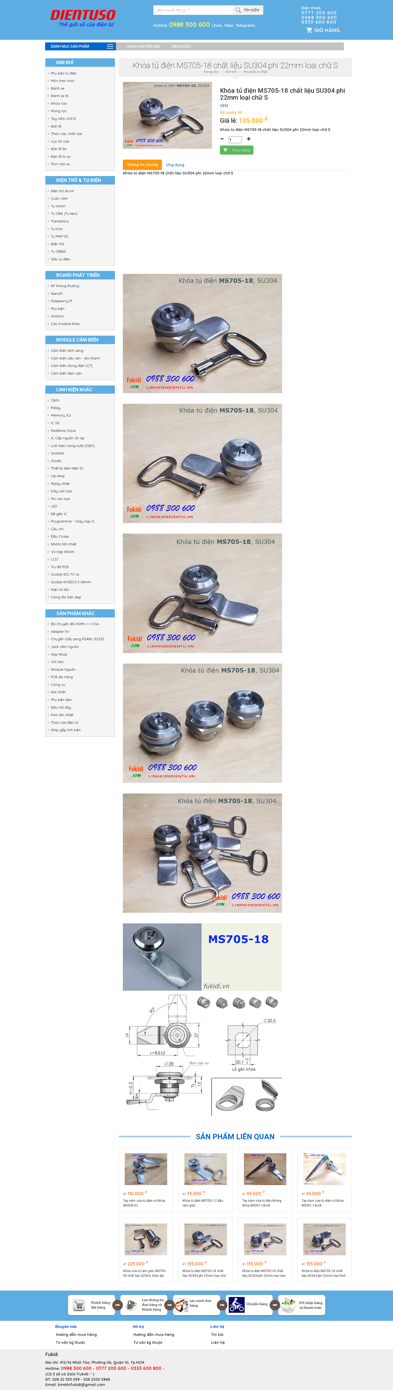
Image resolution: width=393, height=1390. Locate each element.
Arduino (57, 316)
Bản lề (56, 126)
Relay (56, 408)
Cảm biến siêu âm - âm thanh (75, 358)
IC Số (55, 423)
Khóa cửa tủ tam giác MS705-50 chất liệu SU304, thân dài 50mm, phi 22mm (144, 1273)
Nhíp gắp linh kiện (66, 730)
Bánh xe (57, 88)
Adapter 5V (60, 631)
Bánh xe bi (59, 96)
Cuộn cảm (59, 198)
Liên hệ (218, 1342)
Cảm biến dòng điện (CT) (72, 365)
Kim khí (230, 72)
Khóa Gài (59, 103)
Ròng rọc (59, 111)
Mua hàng (236, 150)
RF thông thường (65, 286)
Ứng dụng (175, 165)
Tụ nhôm (58, 206)
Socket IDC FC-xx (65, 574)
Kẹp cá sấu (60, 589)
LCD (54, 559)
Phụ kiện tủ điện (63, 73)
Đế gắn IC (59, 514)
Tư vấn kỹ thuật (70, 1342)
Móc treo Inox (62, 80)
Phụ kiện (57, 308)
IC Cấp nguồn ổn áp (67, 438)
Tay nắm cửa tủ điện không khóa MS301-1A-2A (262, 1203)
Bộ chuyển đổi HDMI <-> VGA (75, 624)
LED (54, 506)
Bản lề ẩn (59, 149)
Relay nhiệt (60, 483)
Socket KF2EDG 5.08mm (71, 582)
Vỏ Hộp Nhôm (62, 552)
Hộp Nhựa (59, 654)
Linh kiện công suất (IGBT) (73, 446)
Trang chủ (210, 72)
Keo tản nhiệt (62, 715)
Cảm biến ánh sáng (67, 350)
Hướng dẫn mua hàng (76, 1334)
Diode (56, 461)
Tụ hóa (56, 229)
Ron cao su (60, 164)
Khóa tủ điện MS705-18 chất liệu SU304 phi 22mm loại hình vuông (324, 1273)
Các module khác (65, 324)
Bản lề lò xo (61, 156)
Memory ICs (61, 415)
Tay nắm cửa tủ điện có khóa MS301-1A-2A (323, 1203)
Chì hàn (57, 662)
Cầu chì (57, 529)
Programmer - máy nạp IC (73, 521)
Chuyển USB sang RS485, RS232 (77, 639)
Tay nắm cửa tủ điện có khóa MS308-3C (144, 1203)
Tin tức (217, 1334)
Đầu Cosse (60, 536)
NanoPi (57, 293)
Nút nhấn (58, 692)
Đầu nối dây (61, 707)
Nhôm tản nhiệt (63, 544)
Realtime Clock (63, 430)
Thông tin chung (142, 164)
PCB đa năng (62, 677)
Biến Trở (57, 244)
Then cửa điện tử (64, 722)
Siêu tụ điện (60, 259)
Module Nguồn (63, 669)
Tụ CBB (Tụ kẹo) (64, 213)
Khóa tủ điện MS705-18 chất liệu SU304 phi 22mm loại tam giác (264, 1273)
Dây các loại (61, 491)
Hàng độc (181, 46)
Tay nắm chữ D (63, 118)
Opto (55, 400)
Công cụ (58, 684)
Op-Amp (58, 476)
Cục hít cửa (60, 141)
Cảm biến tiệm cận (66, 373)
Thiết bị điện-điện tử (67, 468)
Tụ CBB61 (58, 251)
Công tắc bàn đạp (66, 597)
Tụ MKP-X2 (59, 236)
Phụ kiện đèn (61, 700)
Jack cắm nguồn (65, 646)
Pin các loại (60, 499)
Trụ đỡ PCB (60, 567)
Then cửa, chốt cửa (66, 133)
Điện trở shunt (62, 191)
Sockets (57, 453)
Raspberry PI (61, 301)
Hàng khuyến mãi (143, 46)
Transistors (59, 221)
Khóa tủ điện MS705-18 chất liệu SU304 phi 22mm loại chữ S (204, 1273)
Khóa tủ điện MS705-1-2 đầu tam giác (203, 1203)
